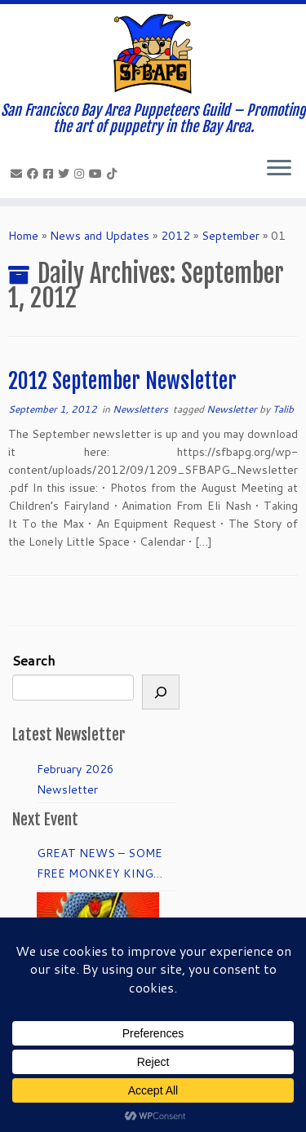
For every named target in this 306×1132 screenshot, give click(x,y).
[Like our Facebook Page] (35, 174)
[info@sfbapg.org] (19, 174)
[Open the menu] (279, 169)
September (230, 236)
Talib (283, 409)
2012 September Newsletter (122, 381)
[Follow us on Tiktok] (114, 174)
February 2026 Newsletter (75, 779)
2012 (175, 236)
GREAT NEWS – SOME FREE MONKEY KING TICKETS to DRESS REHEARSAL (99, 864)
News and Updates (99, 236)
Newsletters (142, 409)
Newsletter (232, 409)
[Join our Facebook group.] (50, 174)
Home (23, 236)
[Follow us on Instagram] (81, 174)
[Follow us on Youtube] (98, 174)
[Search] (161, 692)
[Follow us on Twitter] (66, 174)
